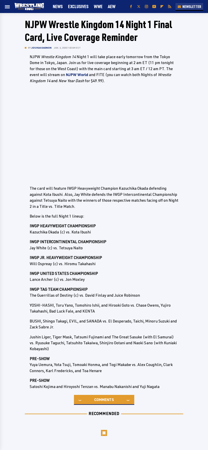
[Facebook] (131, 6)
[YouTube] (154, 6)
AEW (111, 6)
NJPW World (77, 74)
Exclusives (78, 6)
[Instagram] (146, 6)
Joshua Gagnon (41, 47)
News (58, 6)
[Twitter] (139, 6)
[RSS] (169, 6)
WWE (98, 6)
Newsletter (189, 6)
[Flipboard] (162, 6)
